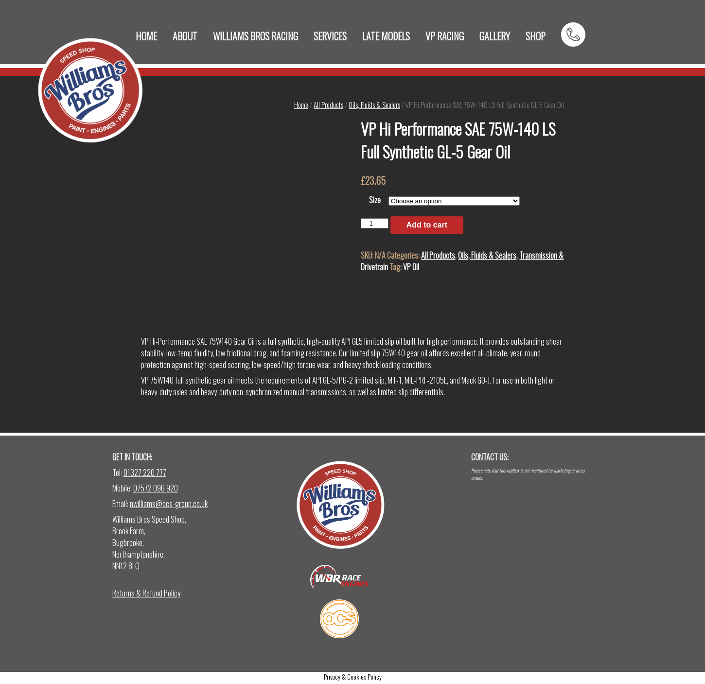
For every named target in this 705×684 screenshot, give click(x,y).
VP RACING (444, 36)
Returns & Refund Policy (146, 593)
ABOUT (185, 36)
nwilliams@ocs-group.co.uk (169, 503)
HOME (146, 36)
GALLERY (494, 36)
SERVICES (330, 36)
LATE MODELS (386, 36)
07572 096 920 (155, 488)
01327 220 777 (144, 472)
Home (301, 104)
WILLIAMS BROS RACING (255, 36)
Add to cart (426, 225)
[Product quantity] (374, 223)
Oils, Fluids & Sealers (374, 104)
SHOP (536, 36)
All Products (328, 104)
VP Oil (411, 267)
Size (375, 200)
